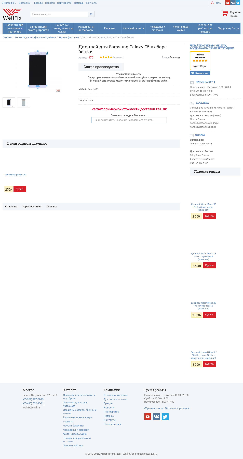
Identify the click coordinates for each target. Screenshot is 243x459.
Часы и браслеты (73, 425)
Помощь (79, 3)
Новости (50, 3)
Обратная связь (153, 408)
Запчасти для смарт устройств (75, 404)
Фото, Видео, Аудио (75, 433)
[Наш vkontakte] (232, 2)
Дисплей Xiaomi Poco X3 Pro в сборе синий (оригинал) (203, 256)
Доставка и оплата (115, 399)
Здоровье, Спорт (73, 445)
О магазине (9, 3)
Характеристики (32, 206)
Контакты (91, 3)
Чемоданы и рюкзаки (76, 429)
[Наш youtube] (227, 2)
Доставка (25, 3)
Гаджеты (68, 421)
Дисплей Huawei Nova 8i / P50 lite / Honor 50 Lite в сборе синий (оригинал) (204, 355)
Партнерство (64, 3)
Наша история (112, 424)
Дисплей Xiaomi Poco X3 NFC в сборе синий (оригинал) (203, 207)
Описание (11, 206)
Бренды (38, 3)
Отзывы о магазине (116, 395)
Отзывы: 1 (119, 57)
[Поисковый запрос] (59, 14)
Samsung (175, 57)
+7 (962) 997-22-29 (33, 399)
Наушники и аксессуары (77, 417)
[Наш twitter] (237, 2)
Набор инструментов (15, 174)
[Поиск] (91, 14)
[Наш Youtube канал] (147, 416)
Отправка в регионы (177, 408)
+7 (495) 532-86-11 (33, 403)
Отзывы (52, 206)
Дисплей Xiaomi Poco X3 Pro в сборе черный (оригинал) (203, 306)
